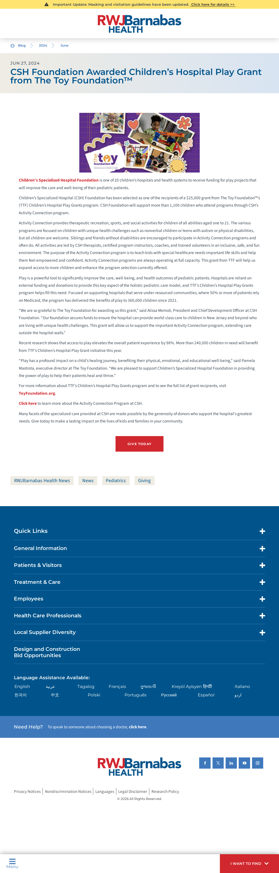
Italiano (242, 686)
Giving (144, 480)
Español (206, 694)
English (22, 686)
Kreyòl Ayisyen (187, 686)
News (88, 480)
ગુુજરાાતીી (148, 686)
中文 (55, 694)
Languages (104, 792)
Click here (28, 403)
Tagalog (86, 686)
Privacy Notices (27, 792)
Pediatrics (116, 480)
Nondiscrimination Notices (68, 792)
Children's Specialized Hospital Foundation (59, 180)
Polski (94, 694)
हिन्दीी (207, 686)
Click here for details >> (213, 4)
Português (136, 694)
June (64, 45)
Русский (169, 694)
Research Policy (165, 792)
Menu (12, 863)
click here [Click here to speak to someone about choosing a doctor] (137, 727)
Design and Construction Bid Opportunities (47, 652)
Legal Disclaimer (132, 792)
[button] (249, 863)
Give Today (139, 444)
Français (117, 686)
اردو (238, 694)
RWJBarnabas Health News (42, 480)
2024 (43, 45)
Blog (22, 45)
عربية (50, 686)
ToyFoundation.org (37, 393)
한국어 (20, 694)
